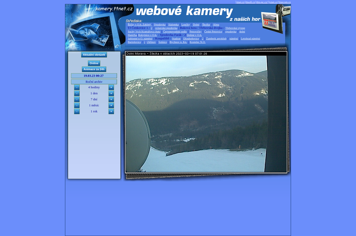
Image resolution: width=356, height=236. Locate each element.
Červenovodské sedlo (175, 31)
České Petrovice (213, 31)
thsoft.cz (250, 2)
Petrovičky (196, 31)
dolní (242, 31)
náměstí (233, 38)
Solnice (163, 41)
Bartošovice (134, 41)
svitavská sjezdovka (166, 27)
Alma (216, 24)
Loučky (186, 24)
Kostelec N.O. (198, 41)
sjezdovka (230, 31)
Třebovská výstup (235, 27)
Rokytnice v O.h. (147, 34)
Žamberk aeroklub (216, 38)
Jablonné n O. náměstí (140, 38)
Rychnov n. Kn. (178, 41)
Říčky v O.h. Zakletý (140, 24)
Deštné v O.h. (194, 34)
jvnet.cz (273, 2)
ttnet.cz (240, 2)
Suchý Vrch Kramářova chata (144, 31)
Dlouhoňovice (191, 38)
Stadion (176, 38)
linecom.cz (285, 2)
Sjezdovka (159, 24)
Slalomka (173, 24)
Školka (206, 24)
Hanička (132, 34)
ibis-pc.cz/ (262, 2)
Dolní (196, 24)
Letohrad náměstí (250, 38)
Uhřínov (151, 41)
